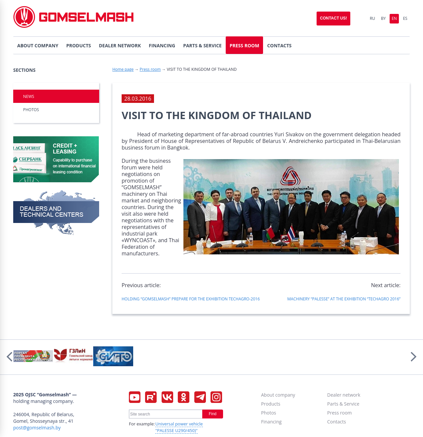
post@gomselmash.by (37, 427)
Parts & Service (343, 404)
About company (278, 395)
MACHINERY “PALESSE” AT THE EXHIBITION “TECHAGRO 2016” (344, 299)
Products (270, 404)
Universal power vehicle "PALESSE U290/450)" (179, 427)
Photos (31, 109)
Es (405, 18)
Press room (150, 69)
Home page (123, 69)
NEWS (28, 96)
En (394, 18)
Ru (372, 18)
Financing (271, 421)
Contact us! (333, 18)
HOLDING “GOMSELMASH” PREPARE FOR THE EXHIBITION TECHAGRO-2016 (191, 299)
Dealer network (343, 395)
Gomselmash (73, 18)
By (383, 18)
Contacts (336, 421)
